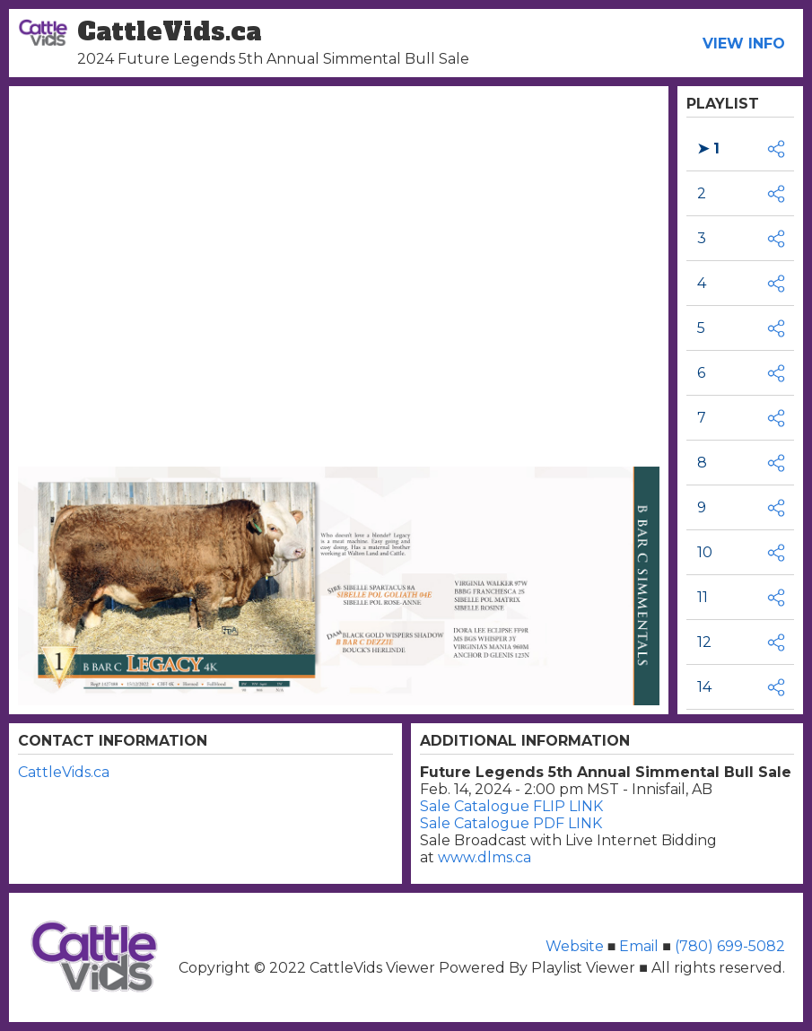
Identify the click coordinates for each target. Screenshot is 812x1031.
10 (704, 552)
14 (704, 686)
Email (639, 946)
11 (702, 597)
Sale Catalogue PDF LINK (511, 823)
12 (704, 642)
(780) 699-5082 (728, 946)
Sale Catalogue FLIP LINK (511, 806)
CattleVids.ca (63, 772)
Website (576, 946)
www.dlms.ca (484, 857)
